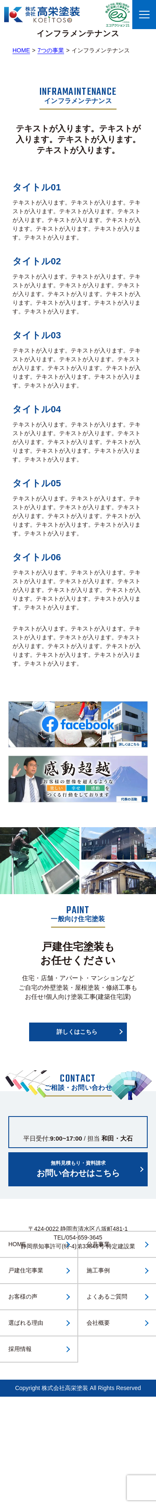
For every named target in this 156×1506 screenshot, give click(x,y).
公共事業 (98, 1244)
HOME (21, 50)
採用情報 (20, 1349)
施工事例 (98, 1270)
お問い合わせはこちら (78, 1168)
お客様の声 (22, 1296)
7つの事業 (50, 50)
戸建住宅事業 (25, 1270)
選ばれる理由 (25, 1322)
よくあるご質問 (107, 1296)
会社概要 (98, 1322)
